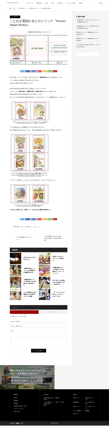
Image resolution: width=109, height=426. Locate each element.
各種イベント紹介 (59, 402)
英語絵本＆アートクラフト (90, 399)
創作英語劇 (76, 402)
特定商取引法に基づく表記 (20, 406)
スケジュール (30, 3)
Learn (52, 3)
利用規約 (16, 403)
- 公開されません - (17, 326)
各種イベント (76, 398)
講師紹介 (57, 398)
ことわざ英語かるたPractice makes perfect (48, 404)
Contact (80, 3)
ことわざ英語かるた (15, 17)
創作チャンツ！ (77, 406)
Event (46, 3)
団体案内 (16, 401)
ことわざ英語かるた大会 (90, 403)
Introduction (39, 3)
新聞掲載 (87, 411)
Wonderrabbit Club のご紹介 (49, 399)
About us (16, 398)
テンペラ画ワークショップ (90, 407)
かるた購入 (60, 3)
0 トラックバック (53, 312)
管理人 (18, 227)
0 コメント (24, 312)
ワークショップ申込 (70, 3)
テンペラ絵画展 (77, 411)
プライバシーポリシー (19, 409)
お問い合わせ (17, 411)
